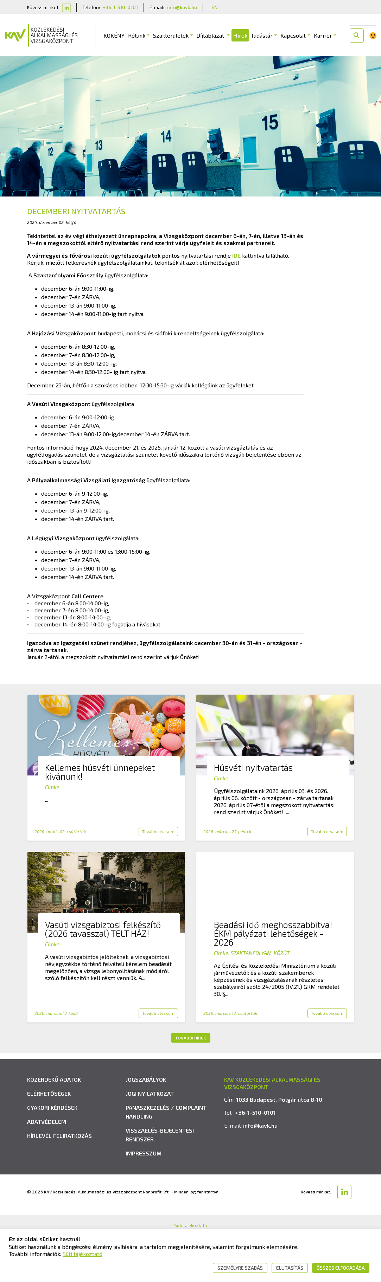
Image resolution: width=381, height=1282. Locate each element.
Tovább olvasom (158, 832)
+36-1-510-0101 (120, 7)
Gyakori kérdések (52, 1222)
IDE (236, 256)
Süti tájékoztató (82, 1253)
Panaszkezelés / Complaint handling (166, 1226)
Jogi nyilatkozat (150, 1208)
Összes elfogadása (341, 1268)
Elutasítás (289, 1268)
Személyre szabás (240, 1268)
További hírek (190, 1038)
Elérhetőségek (49, 1208)
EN (214, 7)
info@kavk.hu (182, 7)
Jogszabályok (146, 1194)
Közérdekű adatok (54, 1194)
